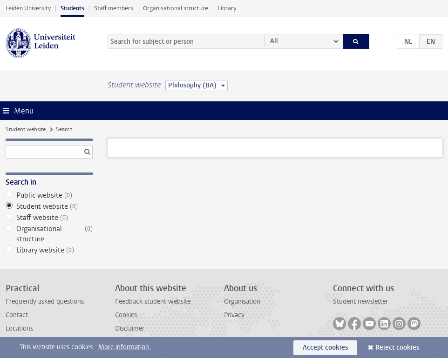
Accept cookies (325, 347)
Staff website (49, 217)
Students (72, 8)
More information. (124, 347)
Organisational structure (175, 8)
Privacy (234, 315)
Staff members (113, 8)
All (274, 41)
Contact (17, 315)
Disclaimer (129, 328)
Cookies (126, 315)
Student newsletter (360, 301)
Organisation (242, 301)
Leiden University (28, 8)
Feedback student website (152, 301)
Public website (49, 195)
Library (227, 8)
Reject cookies (397, 347)
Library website (49, 250)
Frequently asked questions (45, 301)
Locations (19, 328)
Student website (26, 129)
